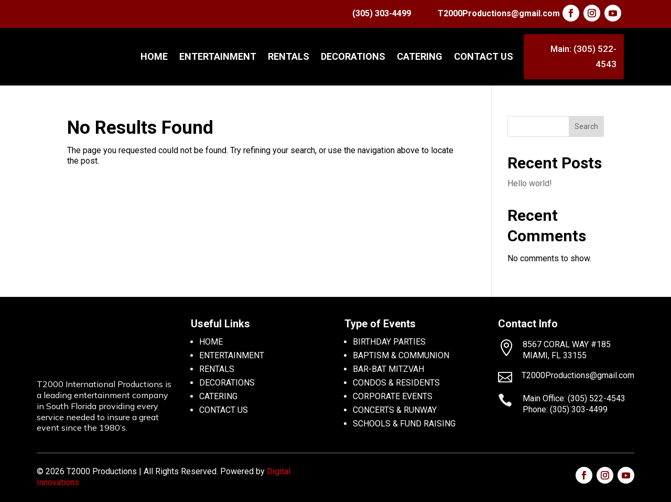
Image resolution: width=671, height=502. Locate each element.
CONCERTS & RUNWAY (395, 410)
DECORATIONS (353, 56)
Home (154, 56)
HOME (211, 342)
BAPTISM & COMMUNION (401, 355)
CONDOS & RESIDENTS (396, 383)
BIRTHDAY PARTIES (389, 342)
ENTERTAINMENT (217, 56)
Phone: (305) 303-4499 (565, 409)
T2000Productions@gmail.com (499, 13)
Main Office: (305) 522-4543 (574, 398)
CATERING (419, 56)
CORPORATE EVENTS (392, 396)
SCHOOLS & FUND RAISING (404, 424)
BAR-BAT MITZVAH (388, 369)
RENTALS (288, 56)
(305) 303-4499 (381, 13)
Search (586, 126)
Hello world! (529, 183)
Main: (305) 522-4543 (583, 56)
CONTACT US (483, 56)
